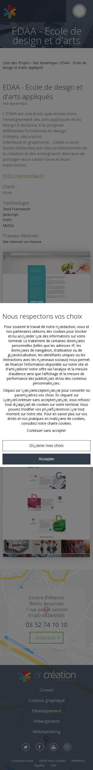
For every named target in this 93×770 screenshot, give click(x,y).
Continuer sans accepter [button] (46, 430)
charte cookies (59, 423)
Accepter (46, 459)
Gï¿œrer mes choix (47, 445)
